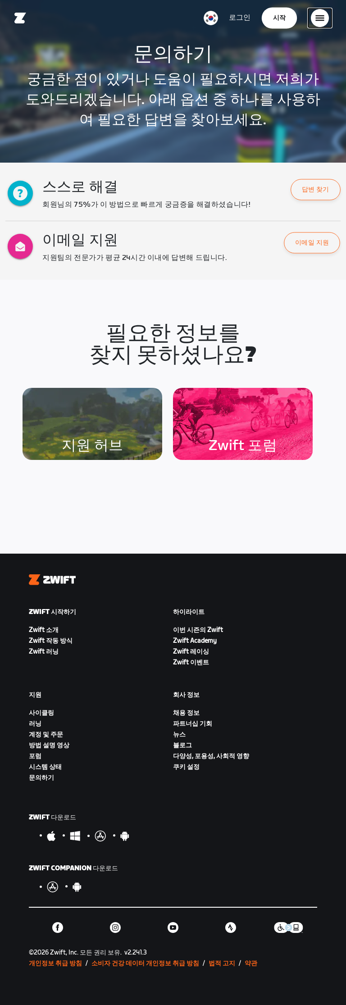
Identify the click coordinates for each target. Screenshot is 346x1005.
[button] (315, 189)
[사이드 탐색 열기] (320, 18)
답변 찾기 (315, 190)
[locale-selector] (211, 18)
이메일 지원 (312, 243)
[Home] (20, 18)
